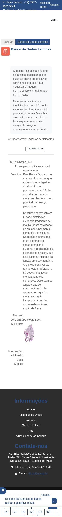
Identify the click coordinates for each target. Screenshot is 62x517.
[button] (54, 501)
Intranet (30, 409)
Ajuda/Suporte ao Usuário (31, 436)
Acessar (54, 4)
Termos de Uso (31, 425)
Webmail (31, 420)
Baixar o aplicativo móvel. (20, 502)
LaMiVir (8, 41)
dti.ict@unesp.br (26, 10)
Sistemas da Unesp (31, 414)
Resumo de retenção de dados (23, 498)
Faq (31, 430)
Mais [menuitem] (53, 19)
